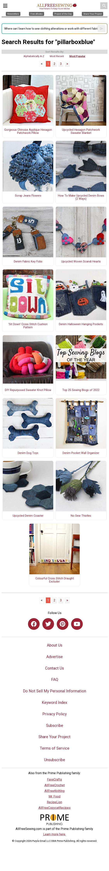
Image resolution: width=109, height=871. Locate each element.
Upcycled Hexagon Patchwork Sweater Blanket (81, 131)
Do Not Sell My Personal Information (54, 691)
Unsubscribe (54, 759)
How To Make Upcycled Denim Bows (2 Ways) (81, 197)
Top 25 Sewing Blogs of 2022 (80, 390)
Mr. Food (54, 796)
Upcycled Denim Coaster (28, 515)
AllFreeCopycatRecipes (54, 808)
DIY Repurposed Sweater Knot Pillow (28, 390)
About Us (54, 645)
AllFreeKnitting (54, 791)
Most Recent (57, 56)
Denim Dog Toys (28, 453)
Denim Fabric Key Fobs (28, 261)
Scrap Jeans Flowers (28, 195)
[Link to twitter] (48, 624)
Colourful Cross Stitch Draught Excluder (54, 580)
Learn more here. (54, 834)
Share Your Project (54, 736)
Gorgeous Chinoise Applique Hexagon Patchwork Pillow (28, 131)
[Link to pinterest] (62, 624)
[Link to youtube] (77, 624)
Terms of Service (54, 748)
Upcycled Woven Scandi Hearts (81, 261)
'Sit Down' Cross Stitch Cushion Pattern (28, 326)
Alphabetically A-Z (34, 56)
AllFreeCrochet (54, 785)
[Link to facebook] (34, 624)
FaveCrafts (54, 779)
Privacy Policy (54, 714)
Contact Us (54, 668)
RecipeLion (54, 802)
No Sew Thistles (81, 515)
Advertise (54, 656)
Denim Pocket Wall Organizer (81, 453)
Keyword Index (54, 702)
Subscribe (54, 725)
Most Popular (77, 56)
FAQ (54, 679)
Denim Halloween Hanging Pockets (81, 324)
